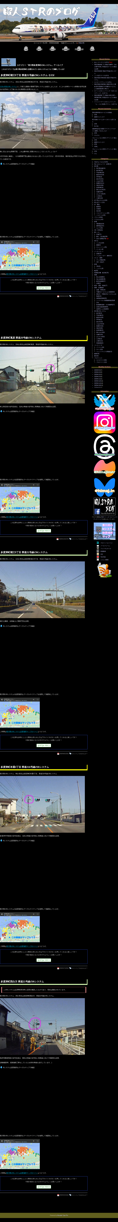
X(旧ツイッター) (106, 517)
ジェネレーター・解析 (103, 255)
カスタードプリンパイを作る (103, 82)
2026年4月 (97, 372)
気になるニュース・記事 (101, 164)
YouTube (103, 557)
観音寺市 (99, 174)
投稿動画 (103, 551)
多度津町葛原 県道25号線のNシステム (21, 337)
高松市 (98, 185)
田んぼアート (98, 202)
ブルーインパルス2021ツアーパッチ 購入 (104, 149)
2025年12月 (97, 381)
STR (95, 114)
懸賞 (97, 245)
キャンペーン (100, 247)
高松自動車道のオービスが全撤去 (102, 112)
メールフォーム (105, 545)
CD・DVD (97, 230)
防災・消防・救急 (99, 285)
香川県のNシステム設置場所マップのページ (22, 274)
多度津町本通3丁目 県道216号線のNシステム (25, 767)
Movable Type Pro (62, 1215)
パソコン (99, 347)
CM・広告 (99, 262)
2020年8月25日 (64, 753)
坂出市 (98, 179)
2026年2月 (97, 376)
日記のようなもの (99, 162)
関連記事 (81, 43)
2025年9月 (97, 387)
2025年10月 (97, 385)
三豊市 (98, 198)
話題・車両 (99, 289)
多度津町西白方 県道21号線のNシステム (22, 981)
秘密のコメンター (99, 117)
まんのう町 (99, 194)
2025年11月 (97, 383)
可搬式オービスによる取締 (104, 292)
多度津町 (99, 187)
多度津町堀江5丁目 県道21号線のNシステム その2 (27, 75)
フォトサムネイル (105, 548)
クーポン (99, 249)
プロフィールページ (106, 543)
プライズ (97, 217)
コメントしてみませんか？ (80, 296)
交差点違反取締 (101, 307)
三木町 (98, 196)
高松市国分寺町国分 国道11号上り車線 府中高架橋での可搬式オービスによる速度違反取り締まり (105, 86)
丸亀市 (98, 191)
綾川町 (98, 170)
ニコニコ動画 (104, 559)
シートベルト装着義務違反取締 (105, 300)
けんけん (97, 135)
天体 (97, 209)
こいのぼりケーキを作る (101, 75)
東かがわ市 (99, 189)
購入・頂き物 (100, 236)
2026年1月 (97, 379)
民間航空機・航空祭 (100, 272)
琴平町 (98, 177)
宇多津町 (99, 172)
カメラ (98, 228)
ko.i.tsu (96, 126)
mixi (101, 554)
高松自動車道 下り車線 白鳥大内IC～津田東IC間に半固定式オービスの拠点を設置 (105, 97)
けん (95, 153)
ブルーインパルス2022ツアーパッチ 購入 (104, 138)
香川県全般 (99, 168)
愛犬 (95, 356)
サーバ (98, 349)
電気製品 (99, 223)
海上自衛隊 (99, 279)
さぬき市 (99, 181)
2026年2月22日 (64, 296)
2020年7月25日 (64, 968)
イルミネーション (101, 213)
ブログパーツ (100, 362)
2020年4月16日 (64, 1195)
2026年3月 (97, 374)
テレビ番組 (99, 260)
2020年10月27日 (64, 539)
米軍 (97, 283)
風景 (97, 206)
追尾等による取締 (101, 309)
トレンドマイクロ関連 (103, 351)
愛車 (95, 353)
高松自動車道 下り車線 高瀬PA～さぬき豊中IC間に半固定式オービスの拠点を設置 (105, 67)
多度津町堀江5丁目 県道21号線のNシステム (24, 552)
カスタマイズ (100, 360)
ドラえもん (97, 219)
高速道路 (99, 343)
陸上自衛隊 (99, 277)
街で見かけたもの (99, 200)
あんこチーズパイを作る (101, 62)
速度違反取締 (100, 298)
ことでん (99, 268)
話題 (97, 253)
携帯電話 (99, 226)
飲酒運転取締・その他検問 (104, 304)
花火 (97, 211)
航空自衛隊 (99, 281)
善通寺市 (99, 183)
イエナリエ (99, 215)
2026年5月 (97, 370)
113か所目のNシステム (8, 87)
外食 (97, 234)
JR (97, 266)
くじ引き (99, 243)
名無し (96, 146)
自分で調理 (99, 238)
